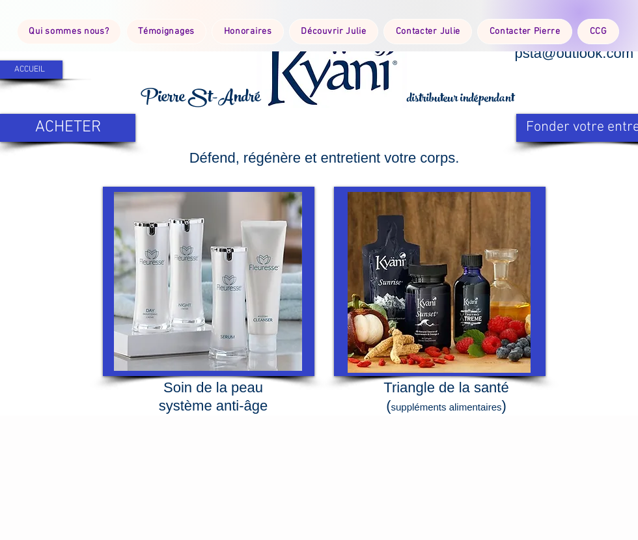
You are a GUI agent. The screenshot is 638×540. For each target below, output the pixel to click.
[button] (332, 67)
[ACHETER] (67, 128)
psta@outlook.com (573, 53)
